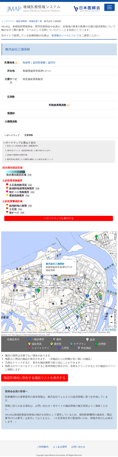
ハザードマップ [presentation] (11, 135)
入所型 (63, 348)
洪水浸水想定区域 (16, 174)
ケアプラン (77, 344)
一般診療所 (35, 340)
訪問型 (100, 344)
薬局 (90, 340)
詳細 (29, 175)
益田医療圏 (39, 62)
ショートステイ (38, 348)
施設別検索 (21, 21)
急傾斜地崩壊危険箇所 (21, 188)
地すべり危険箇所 (19, 192)
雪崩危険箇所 (16, 195)
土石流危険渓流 (18, 185)
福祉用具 (34, 344)
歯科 (56, 340)
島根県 (26, 62)
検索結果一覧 (35, 21)
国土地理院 (110, 329)
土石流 (13, 209)
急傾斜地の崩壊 (18, 205)
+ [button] (111, 317)
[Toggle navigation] (109, 7)
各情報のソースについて (65, 35)
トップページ (7, 21)
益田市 (51, 62)
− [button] (111, 323)
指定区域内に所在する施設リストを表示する (34, 377)
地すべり (14, 212)
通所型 (55, 344)
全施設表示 (13, 339)
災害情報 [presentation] (28, 135)
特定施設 (84, 348)
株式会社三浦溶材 (55, 264)
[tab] (12, 135)
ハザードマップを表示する (58, 218)
